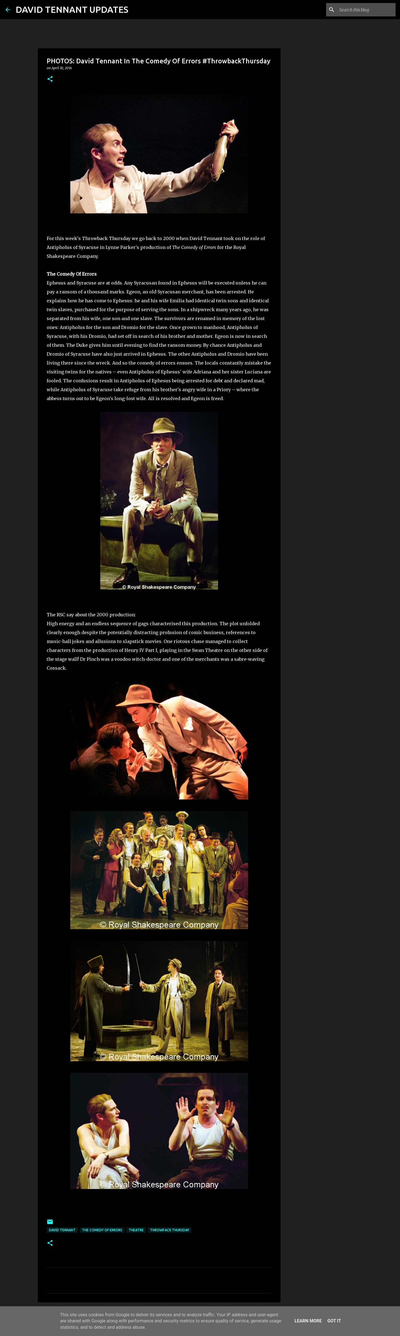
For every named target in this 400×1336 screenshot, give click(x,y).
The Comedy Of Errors (102, 1230)
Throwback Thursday (169, 1230)
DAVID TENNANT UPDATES (72, 9)
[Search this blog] (366, 9)
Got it (334, 1320)
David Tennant (62, 1230)
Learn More (308, 1320)
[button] (50, 79)
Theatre (136, 1230)
